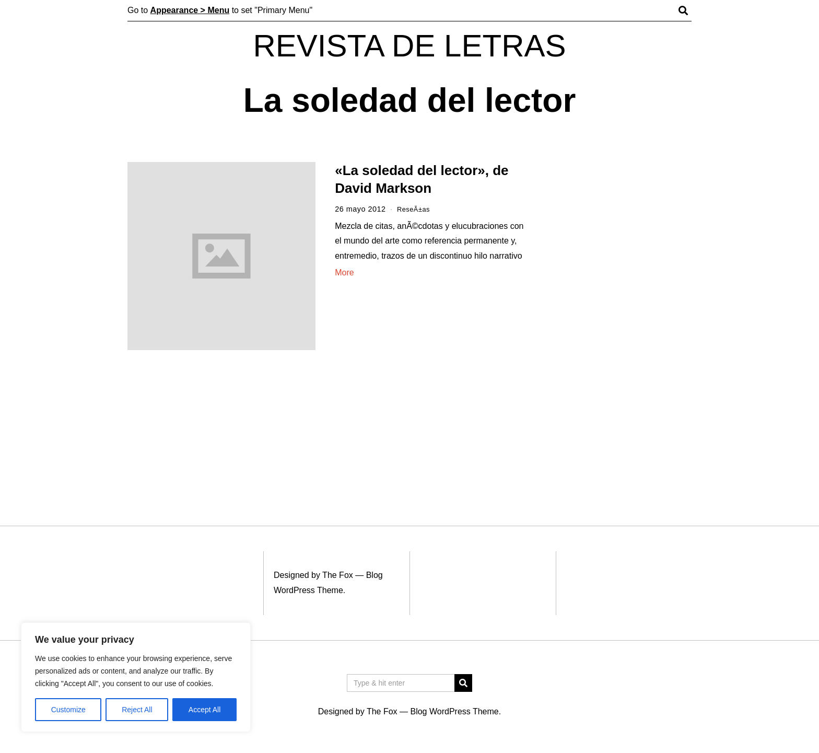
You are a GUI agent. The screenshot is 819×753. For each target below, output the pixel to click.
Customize (68, 709)
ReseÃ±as (415, 209)
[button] (463, 683)
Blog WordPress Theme (454, 711)
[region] (136, 677)
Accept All (204, 709)
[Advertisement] (622, 323)
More (344, 272)
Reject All (137, 709)
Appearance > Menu (190, 10)
